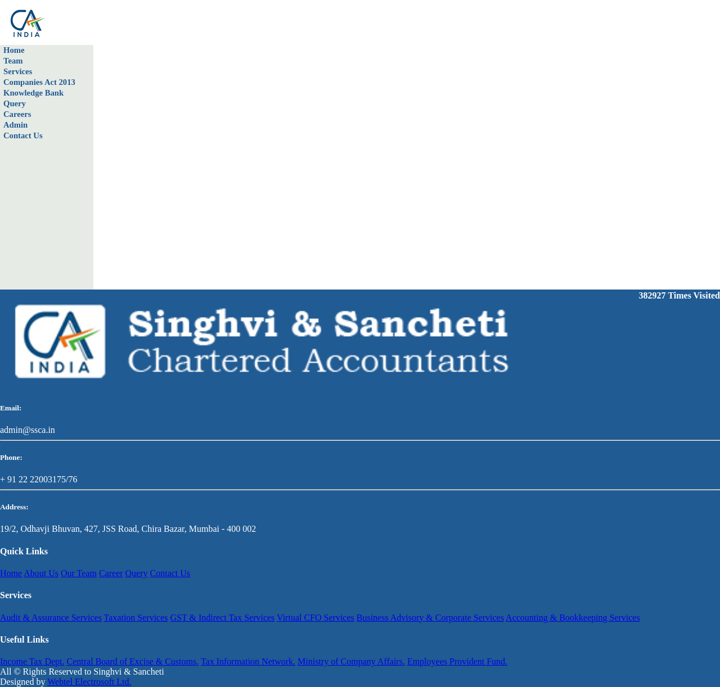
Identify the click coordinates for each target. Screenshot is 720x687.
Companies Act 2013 (39, 82)
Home (13, 50)
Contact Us (23, 135)
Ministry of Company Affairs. (351, 661)
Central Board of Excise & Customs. (133, 661)
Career (111, 573)
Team (12, 60)
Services (17, 71)
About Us (41, 573)
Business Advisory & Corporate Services (430, 617)
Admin (15, 124)
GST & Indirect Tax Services (222, 617)
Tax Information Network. (248, 661)
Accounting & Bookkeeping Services (573, 617)
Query (14, 103)
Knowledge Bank (33, 92)
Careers (17, 114)
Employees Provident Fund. (457, 661)
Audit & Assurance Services (51, 617)
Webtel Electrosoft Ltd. (89, 681)
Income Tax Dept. (32, 661)
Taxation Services (136, 617)
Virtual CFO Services (315, 617)
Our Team (79, 573)
